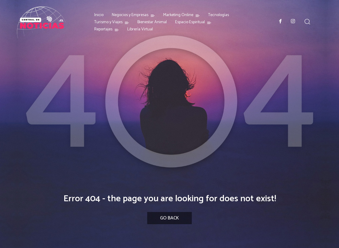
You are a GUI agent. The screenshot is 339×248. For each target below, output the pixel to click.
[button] (307, 21)
